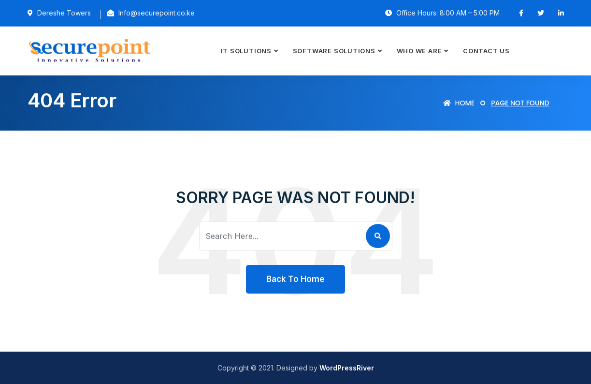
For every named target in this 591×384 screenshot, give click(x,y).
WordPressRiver (346, 368)
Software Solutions (334, 51)
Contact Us (486, 51)
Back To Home (295, 279)
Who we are (419, 51)
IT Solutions (246, 51)
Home (459, 103)
